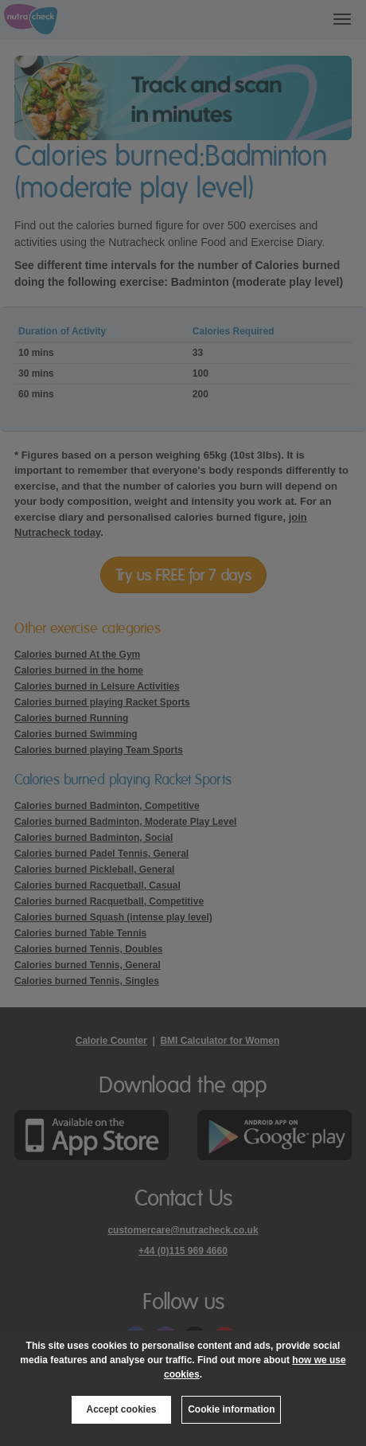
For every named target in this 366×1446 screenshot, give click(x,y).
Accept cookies (121, 1409)
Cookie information (231, 1409)
